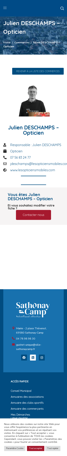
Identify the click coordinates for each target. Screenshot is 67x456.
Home (7, 42)
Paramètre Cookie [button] (14, 448)
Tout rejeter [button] (52, 448)
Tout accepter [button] (35, 448)
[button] (62, 8)
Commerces (21, 42)
